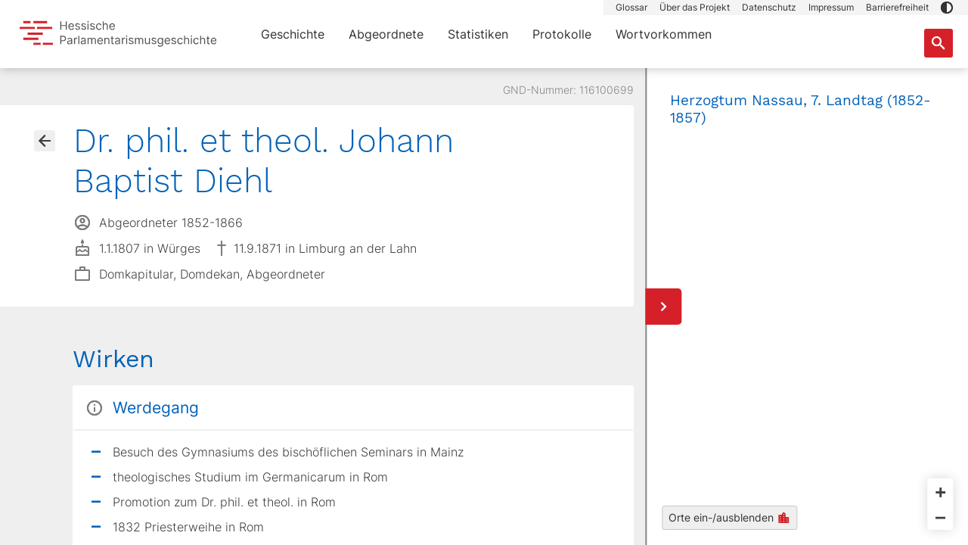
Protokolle (561, 34)
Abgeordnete (386, 34)
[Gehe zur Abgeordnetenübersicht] (44, 140)
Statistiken (478, 34)
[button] (947, 8)
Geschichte (292, 34)
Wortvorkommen (664, 34)
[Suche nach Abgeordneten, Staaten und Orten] (938, 43)
